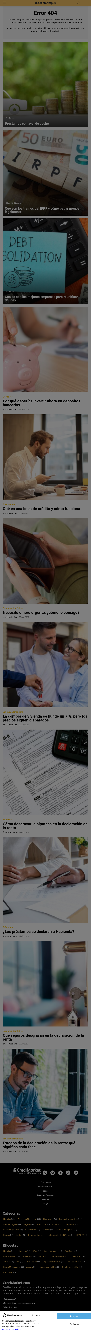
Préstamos (10, 118)
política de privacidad (11, 1329)
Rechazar (36, 1315)
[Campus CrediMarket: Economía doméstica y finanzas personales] (45, 3)
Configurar (74, 1324)
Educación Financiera (14, 203)
